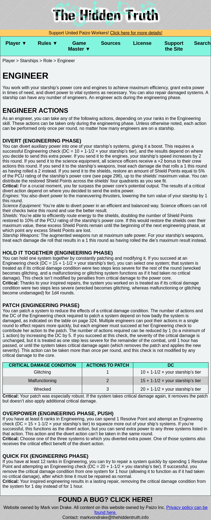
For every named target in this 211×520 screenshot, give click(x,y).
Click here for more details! (136, 33)
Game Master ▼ (79, 46)
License (142, 43)
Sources (111, 43)
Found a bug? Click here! (105, 499)
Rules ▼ (47, 43)
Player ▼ (16, 43)
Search (202, 43)
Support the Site (173, 46)
